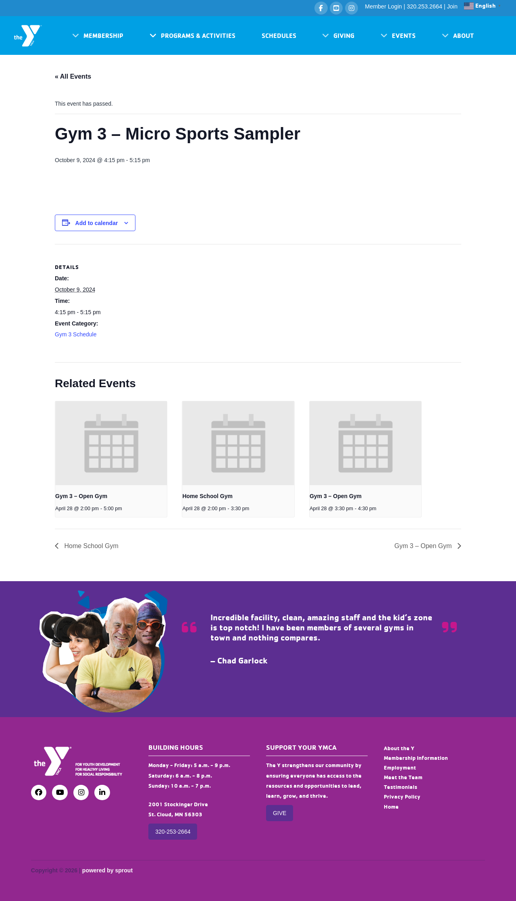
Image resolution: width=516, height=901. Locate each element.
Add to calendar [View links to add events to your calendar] (96, 223)
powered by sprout (107, 870)
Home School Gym (207, 496)
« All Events (73, 76)
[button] (97, 35)
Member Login (383, 6)
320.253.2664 (424, 6)
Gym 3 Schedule (76, 334)
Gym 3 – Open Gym (81, 496)
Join (452, 6)
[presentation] (111, 443)
